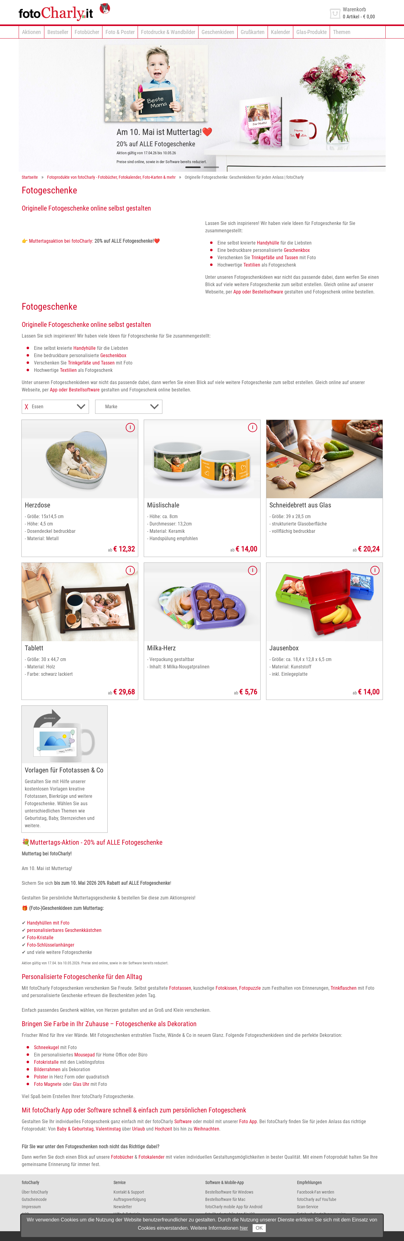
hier (244, 1228)
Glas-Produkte (311, 32)
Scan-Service (307, 1206)
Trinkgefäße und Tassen (274, 257)
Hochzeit (163, 1129)
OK (259, 1228)
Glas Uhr (81, 1084)
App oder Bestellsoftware (258, 292)
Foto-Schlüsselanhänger (50, 945)
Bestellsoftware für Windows (229, 1192)
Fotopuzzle (250, 988)
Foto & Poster (120, 32)
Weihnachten (206, 1129)
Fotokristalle (46, 1062)
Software (183, 1121)
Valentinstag (108, 1129)
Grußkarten (253, 32)
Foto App (248, 1121)
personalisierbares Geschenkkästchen (64, 930)
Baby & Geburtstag (75, 1129)
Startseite (30, 177)
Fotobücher (87, 32)
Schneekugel (46, 1047)
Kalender (280, 32)
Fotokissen (226, 988)
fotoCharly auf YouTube (316, 1199)
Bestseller (57, 32)
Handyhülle (268, 243)
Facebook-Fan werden (315, 1192)
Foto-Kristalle (40, 937)
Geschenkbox (297, 250)
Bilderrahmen (47, 1069)
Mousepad (84, 1055)
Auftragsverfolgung (129, 1199)
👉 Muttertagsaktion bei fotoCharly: (57, 241)
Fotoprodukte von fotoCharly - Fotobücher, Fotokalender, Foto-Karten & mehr (111, 177)
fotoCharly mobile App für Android (233, 1206)
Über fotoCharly (35, 1192)
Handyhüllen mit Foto (48, 923)
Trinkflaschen (344, 988)
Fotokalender (152, 1157)
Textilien (251, 265)
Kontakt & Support (128, 1192)
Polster (41, 1077)
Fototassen (180, 988)
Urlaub (138, 1129)
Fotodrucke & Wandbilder (168, 32)
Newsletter (122, 1206)
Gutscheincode (34, 1199)
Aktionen (31, 32)
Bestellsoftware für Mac (225, 1199)
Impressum (31, 1206)
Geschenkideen (218, 32)
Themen (341, 32)
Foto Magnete (47, 1084)
